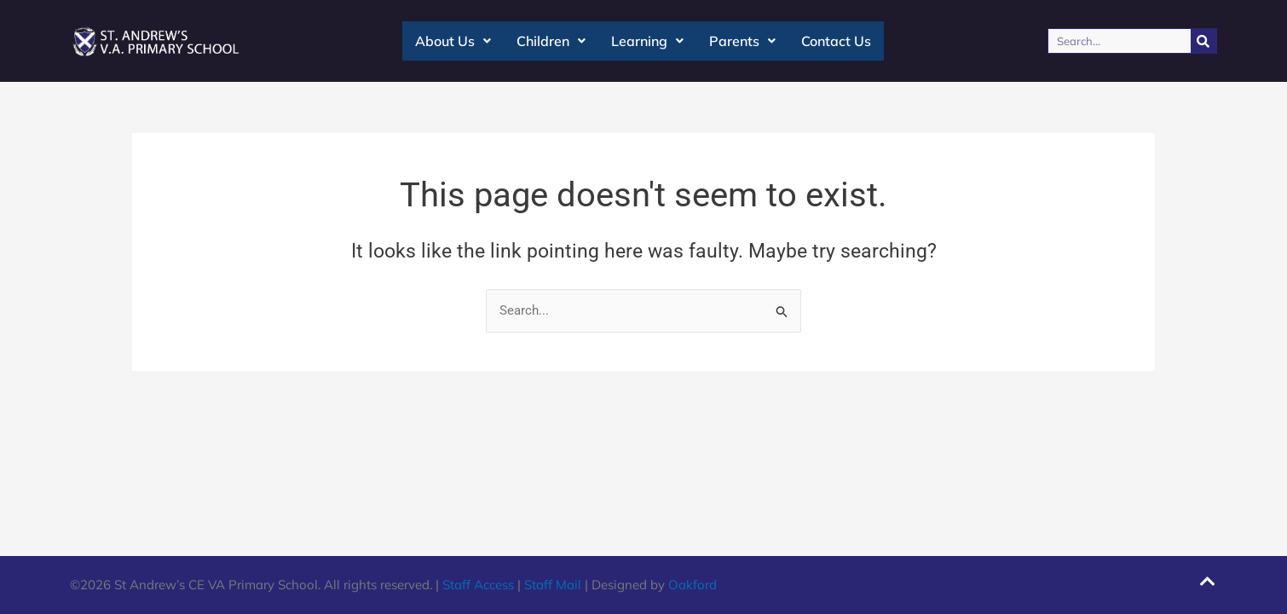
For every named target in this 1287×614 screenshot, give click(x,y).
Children (551, 40)
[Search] (1203, 41)
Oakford (692, 584)
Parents (742, 40)
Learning (647, 40)
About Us (453, 40)
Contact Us (836, 40)
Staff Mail (552, 584)
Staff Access (478, 584)
